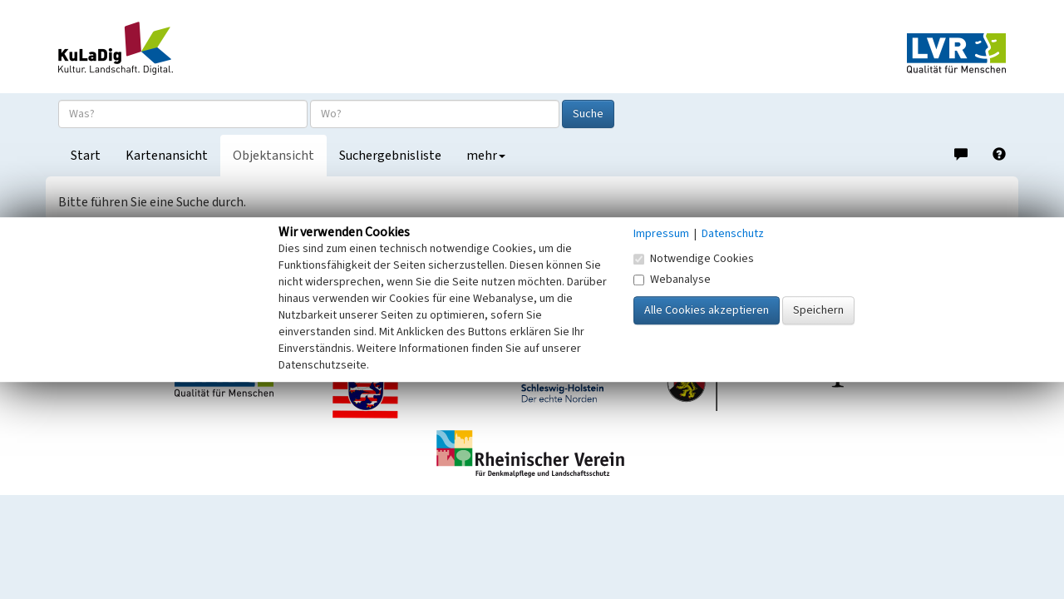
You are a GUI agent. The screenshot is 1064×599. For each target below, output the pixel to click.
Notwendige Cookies (693, 258)
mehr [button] (485, 155)
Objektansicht (273, 155)
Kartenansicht (167, 155)
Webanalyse (672, 279)
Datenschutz (733, 233)
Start (86, 155)
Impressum (661, 233)
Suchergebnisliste (390, 155)
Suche (588, 114)
